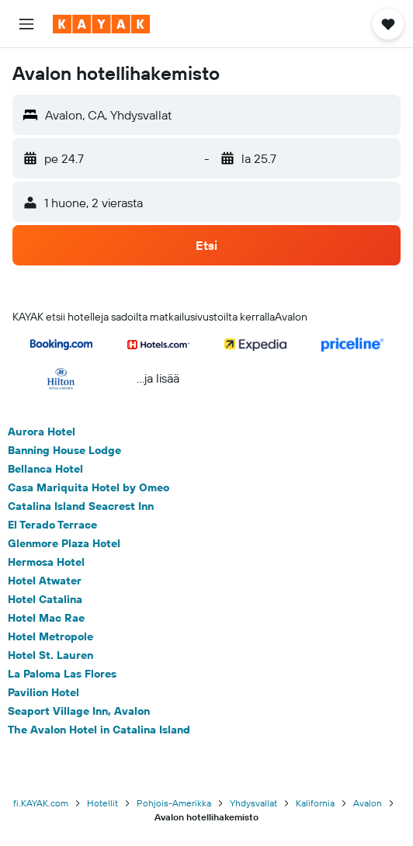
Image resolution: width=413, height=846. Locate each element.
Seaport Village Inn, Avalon (79, 711)
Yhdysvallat (253, 803)
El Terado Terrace (52, 525)
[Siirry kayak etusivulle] (101, 24)
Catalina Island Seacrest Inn (81, 506)
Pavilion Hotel (43, 692)
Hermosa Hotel (46, 562)
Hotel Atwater (45, 581)
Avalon (367, 803)
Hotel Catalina (45, 599)
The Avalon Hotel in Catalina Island (99, 730)
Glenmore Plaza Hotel (64, 543)
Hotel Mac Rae (46, 618)
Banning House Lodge (64, 450)
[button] (26, 24)
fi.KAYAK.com (40, 803)
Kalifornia (315, 803)
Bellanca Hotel (45, 469)
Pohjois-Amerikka (174, 803)
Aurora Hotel (41, 432)
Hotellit (102, 803)
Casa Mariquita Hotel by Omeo (88, 487)
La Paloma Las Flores (62, 674)
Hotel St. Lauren (50, 655)
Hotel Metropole (50, 636)
